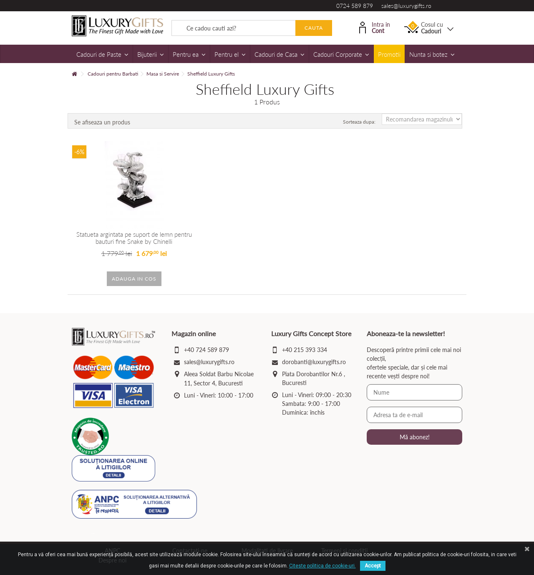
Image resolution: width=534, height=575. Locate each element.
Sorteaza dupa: (359, 122)
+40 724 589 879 (206, 349)
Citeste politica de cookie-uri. (322, 566)
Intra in (374, 27)
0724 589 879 (354, 5)
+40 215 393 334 (304, 349)
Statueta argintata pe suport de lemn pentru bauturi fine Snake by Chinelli (134, 238)
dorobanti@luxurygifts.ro (314, 361)
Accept (373, 566)
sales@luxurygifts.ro (406, 5)
